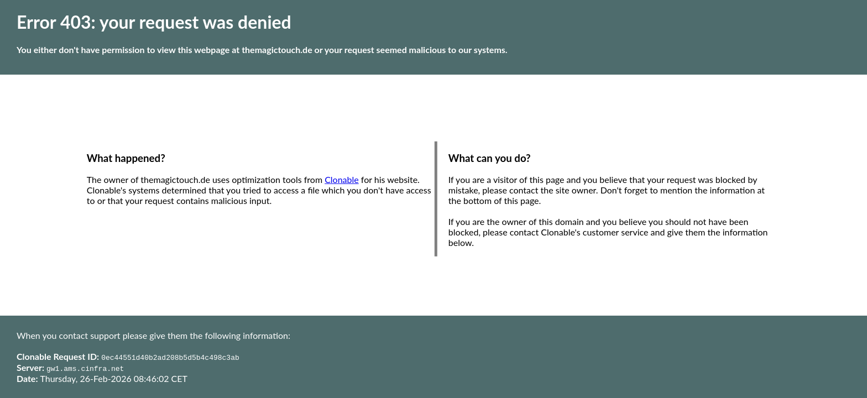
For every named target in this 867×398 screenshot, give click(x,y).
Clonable (342, 179)
